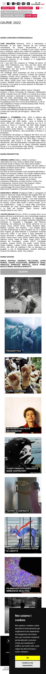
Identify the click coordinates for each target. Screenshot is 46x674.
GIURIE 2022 (31, 16)
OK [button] (27, 658)
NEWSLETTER (8, 8)
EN (41, 8)
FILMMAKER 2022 (9, 12)
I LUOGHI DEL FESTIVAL (12, 16)
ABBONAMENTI (25, 8)
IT (37, 8)
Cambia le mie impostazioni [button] (27, 664)
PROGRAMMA (25, 12)
